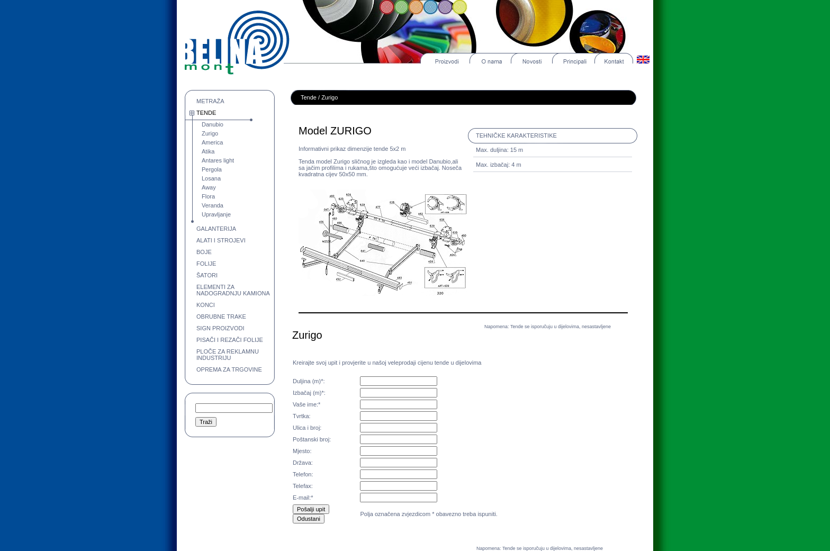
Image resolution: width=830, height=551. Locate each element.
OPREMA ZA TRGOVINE (229, 369)
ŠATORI (207, 275)
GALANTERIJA (216, 228)
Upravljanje (216, 214)
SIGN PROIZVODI (220, 328)
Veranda (212, 205)
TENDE (206, 113)
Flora (208, 196)
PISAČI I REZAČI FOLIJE (229, 340)
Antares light (218, 160)
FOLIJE (206, 263)
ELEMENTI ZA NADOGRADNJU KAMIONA (233, 290)
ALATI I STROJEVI (221, 240)
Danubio (212, 124)
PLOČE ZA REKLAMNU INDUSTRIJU (227, 354)
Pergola (212, 169)
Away (209, 187)
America (212, 142)
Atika (208, 151)
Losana (211, 178)
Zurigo (210, 133)
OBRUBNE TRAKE (221, 316)
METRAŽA (210, 101)
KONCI (205, 305)
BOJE (204, 252)
